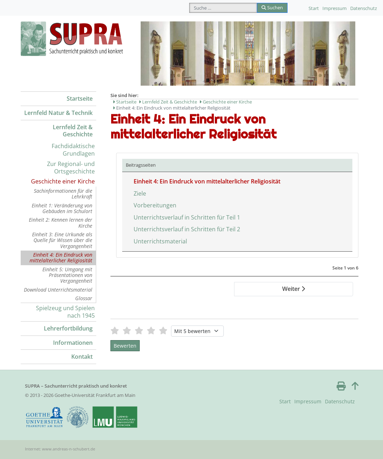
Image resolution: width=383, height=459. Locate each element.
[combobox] (223, 8)
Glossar (83, 298)
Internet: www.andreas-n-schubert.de (60, 449)
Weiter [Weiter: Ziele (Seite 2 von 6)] (293, 289)
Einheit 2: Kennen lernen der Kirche (60, 222)
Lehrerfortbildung (68, 328)
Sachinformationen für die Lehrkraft (63, 193)
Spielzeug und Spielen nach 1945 (65, 311)
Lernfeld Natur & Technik (58, 113)
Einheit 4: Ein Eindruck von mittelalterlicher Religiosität (61, 257)
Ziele (140, 193)
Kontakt (82, 356)
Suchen (272, 7)
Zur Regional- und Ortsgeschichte (71, 167)
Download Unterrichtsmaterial (58, 289)
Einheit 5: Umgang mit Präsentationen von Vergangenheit (67, 275)
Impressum (334, 8)
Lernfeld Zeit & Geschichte (73, 130)
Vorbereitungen (155, 205)
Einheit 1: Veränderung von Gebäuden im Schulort (62, 208)
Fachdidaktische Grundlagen (73, 149)
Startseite (80, 98)
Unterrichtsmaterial (160, 241)
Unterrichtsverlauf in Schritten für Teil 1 (187, 217)
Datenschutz (363, 8)
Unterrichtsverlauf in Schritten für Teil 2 (187, 229)
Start (314, 8)
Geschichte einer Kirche (63, 181)
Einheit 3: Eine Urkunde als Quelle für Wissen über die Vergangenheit (62, 240)
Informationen (73, 343)
